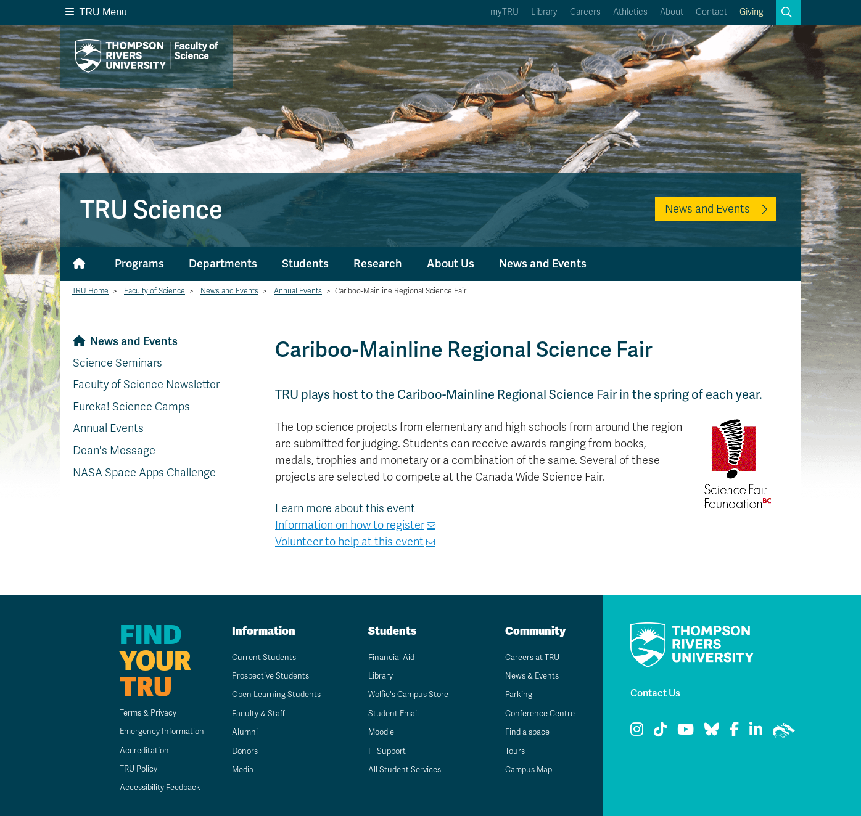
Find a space (524, 732)
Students (305, 263)
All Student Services (401, 769)
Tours (510, 751)
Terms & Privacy (139, 713)
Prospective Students (268, 676)
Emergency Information (153, 731)
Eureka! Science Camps (131, 407)
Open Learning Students (273, 694)
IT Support (383, 751)
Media (238, 769)
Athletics (630, 12)
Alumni (239, 732)
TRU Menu (96, 12)
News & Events (529, 676)
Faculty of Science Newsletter (146, 384)
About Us (450, 263)
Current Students (260, 657)
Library (544, 12)
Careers (585, 12)
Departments (223, 263)
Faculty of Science (154, 291)
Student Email (389, 713)
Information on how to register (349, 525)
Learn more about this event (345, 508)
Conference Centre (537, 713)
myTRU (504, 12)
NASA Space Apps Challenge (144, 472)
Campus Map (525, 769)
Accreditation (134, 750)
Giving (751, 12)
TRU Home (90, 291)
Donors (240, 751)
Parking (514, 694)
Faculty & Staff (254, 713)
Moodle (377, 732)
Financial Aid (387, 657)
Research (377, 263)
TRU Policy (129, 769)
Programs (139, 263)
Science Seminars (117, 363)
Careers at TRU (529, 657)
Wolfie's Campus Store (406, 694)
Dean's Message (114, 450)
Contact (711, 12)
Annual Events (298, 291)
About (671, 12)
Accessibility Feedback (152, 787)
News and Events (707, 209)
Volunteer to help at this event (349, 542)
